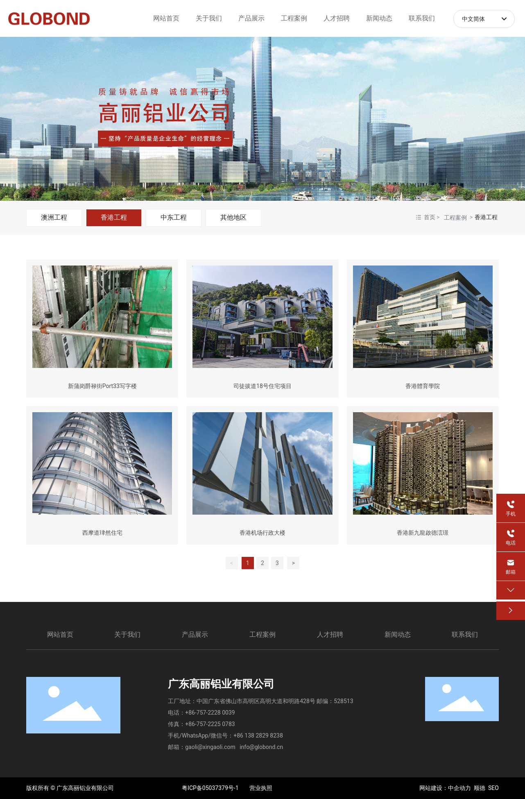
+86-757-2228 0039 (210, 712)
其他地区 (233, 217)
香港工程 (114, 217)
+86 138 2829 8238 (258, 735)
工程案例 (455, 217)
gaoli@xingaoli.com (210, 747)
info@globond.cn (261, 747)
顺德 (479, 788)
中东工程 (174, 217)
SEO (493, 788)
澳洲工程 (54, 217)
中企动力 (459, 788)
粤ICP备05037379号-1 (210, 788)
